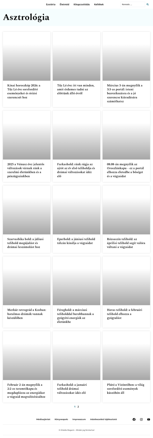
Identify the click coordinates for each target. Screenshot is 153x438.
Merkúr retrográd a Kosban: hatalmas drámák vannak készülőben (26, 314)
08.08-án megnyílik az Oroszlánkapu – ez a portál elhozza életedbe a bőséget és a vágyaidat (125, 170)
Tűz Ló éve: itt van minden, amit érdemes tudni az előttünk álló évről (75, 89)
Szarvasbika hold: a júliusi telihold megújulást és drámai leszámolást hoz (25, 243)
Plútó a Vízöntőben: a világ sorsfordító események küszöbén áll (125, 389)
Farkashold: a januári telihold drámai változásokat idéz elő (72, 389)
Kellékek (99, 4)
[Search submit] (148, 4)
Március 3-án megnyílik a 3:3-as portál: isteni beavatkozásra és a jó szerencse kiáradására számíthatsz (125, 93)
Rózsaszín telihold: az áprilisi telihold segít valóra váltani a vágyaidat (126, 243)
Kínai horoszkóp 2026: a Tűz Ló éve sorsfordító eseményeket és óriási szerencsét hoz (23, 91)
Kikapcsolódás (82, 4)
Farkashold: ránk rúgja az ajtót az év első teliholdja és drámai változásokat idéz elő (76, 170)
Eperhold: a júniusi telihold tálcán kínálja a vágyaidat (76, 241)
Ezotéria (50, 4)
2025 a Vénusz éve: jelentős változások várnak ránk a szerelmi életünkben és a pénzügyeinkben (25, 170)
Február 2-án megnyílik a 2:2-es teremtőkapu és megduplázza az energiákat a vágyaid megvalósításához (26, 391)
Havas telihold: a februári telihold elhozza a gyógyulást (124, 314)
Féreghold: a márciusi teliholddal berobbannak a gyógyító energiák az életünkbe (75, 316)
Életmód (64, 4)
